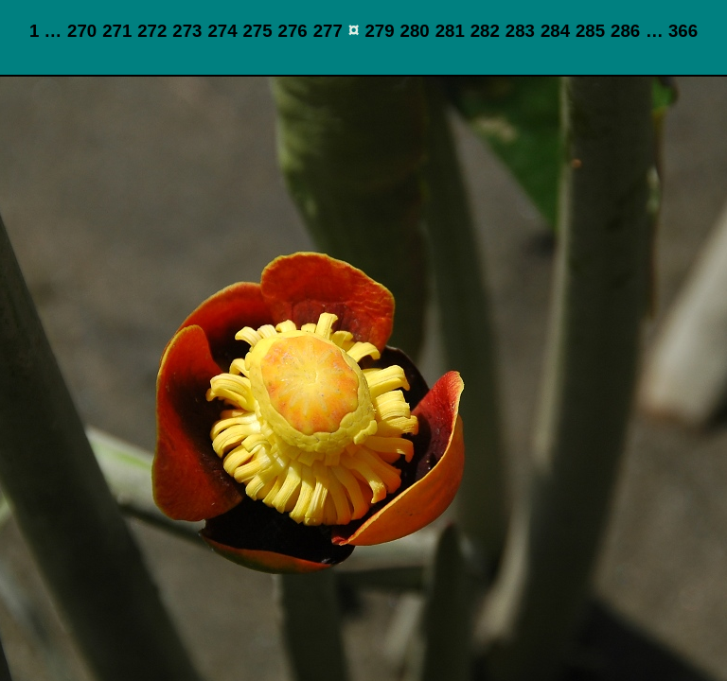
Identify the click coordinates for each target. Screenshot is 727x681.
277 (328, 31)
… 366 (672, 31)
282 (485, 31)
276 (293, 31)
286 (625, 31)
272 (152, 31)
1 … (45, 31)
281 (450, 31)
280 (415, 31)
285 (590, 31)
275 (257, 31)
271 (117, 31)
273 (187, 31)
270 (82, 31)
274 (222, 31)
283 (520, 31)
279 (379, 31)
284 (555, 31)
